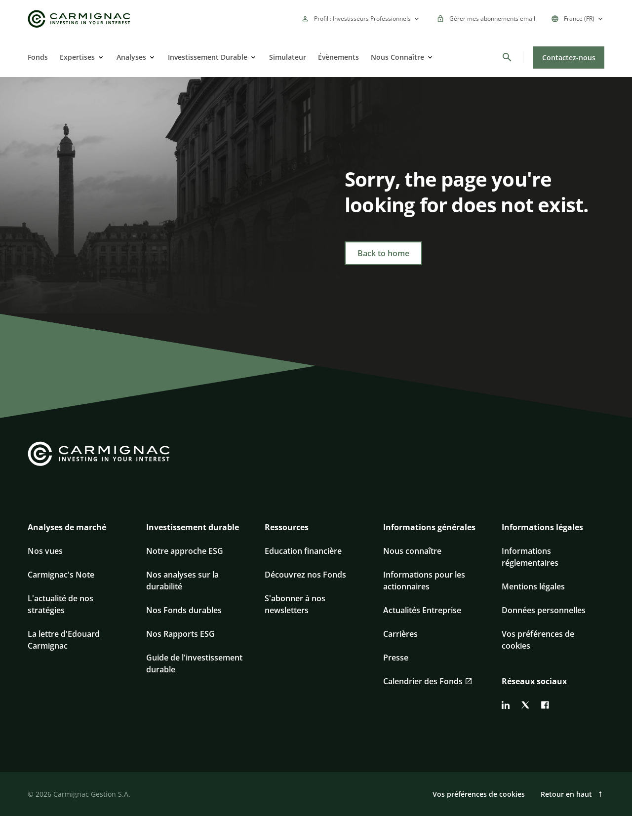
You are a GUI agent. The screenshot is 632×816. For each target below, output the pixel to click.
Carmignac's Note (61, 574)
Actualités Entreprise (422, 610)
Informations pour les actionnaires (424, 580)
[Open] (100, 57)
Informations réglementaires (530, 556)
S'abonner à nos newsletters (295, 604)
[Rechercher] (507, 57)
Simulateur (287, 57)
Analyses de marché (67, 527)
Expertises (77, 57)
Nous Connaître (397, 57)
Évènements (338, 57)
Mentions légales (533, 586)
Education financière (303, 550)
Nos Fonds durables (184, 610)
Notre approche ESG (184, 550)
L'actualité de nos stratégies (60, 604)
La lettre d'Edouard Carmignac (64, 639)
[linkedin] (506, 705)
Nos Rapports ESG (180, 633)
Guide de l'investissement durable (194, 663)
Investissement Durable (207, 57)
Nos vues (45, 550)
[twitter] (525, 705)
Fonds (38, 57)
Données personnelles (544, 610)
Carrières (400, 633)
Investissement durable (192, 527)
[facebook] (545, 705)
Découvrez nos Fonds (305, 574)
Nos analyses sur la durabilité (182, 580)
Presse (395, 657)
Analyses (131, 57)
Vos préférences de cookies (538, 639)
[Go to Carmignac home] (79, 19)
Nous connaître (412, 550)
